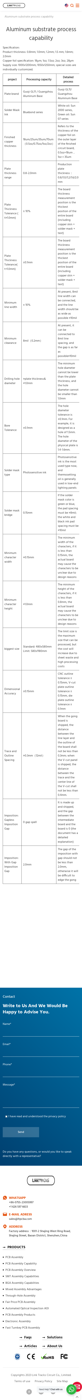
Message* (9, 1084)
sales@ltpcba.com (20, 1219)
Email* (7, 1044)
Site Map (62, 1381)
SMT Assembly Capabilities (22, 1276)
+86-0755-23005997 (21, 1202)
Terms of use (22, 1381)
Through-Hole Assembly (20, 1295)
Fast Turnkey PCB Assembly (22, 1327)
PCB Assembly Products (20, 1315)
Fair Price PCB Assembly (20, 1302)
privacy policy (57, 1116)
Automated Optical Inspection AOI (27, 1308)
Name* (7, 1024)
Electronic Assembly (18, 1321)
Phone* (7, 1064)
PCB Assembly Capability (21, 1263)
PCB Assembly (14, 1257)
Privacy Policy (43, 1381)
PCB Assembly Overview (20, 1270)
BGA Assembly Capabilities (22, 1283)
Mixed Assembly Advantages (23, 1289)
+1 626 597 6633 (18, 1207)
